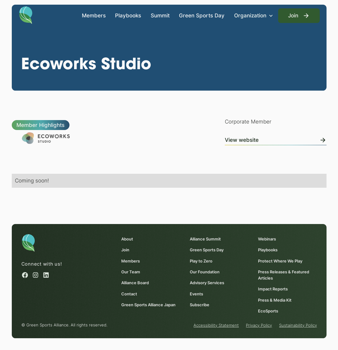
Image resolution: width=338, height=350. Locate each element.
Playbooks (128, 15)
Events (196, 293)
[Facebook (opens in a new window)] (24, 275)
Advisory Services (207, 282)
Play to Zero (201, 260)
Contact (129, 293)
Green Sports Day (202, 15)
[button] (253, 16)
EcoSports (268, 310)
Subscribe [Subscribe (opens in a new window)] (199, 304)
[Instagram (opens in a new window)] (35, 275)
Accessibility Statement (216, 325)
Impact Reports (273, 288)
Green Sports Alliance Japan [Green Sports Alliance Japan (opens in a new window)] (148, 304)
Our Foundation (205, 271)
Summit (159, 15)
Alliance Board (135, 282)
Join (125, 249)
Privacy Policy (259, 325)
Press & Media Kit (274, 299)
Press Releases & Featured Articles (283, 274)
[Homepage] (26, 15)
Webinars (267, 238)
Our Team (130, 271)
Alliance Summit (205, 238)
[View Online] (275, 139)
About (127, 238)
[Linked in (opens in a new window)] (46, 275)
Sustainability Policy (298, 325)
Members (93, 15)
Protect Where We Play (280, 260)
